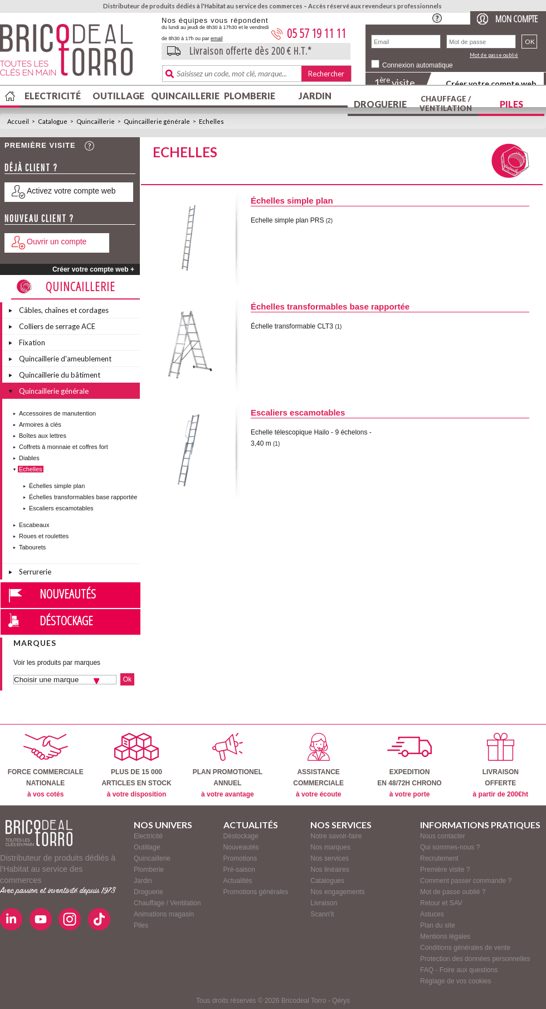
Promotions (240, 858)
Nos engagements (337, 892)
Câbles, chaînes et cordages (64, 310)
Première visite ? (445, 869)
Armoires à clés (40, 424)
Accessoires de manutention (57, 413)
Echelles (211, 121)
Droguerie (380, 104)
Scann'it (322, 914)
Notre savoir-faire (336, 836)
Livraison (323, 903)
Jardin (315, 95)
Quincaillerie (184, 95)
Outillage (118, 95)
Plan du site (437, 925)
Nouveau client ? (39, 218)
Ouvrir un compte (56, 241)
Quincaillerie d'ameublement (65, 358)
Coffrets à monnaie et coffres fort (63, 446)
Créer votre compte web (491, 83)
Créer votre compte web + (93, 269)
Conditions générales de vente (465, 948)
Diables (29, 458)
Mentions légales (445, 936)
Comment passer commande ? (465, 881)
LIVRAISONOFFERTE (500, 765)
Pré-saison (239, 869)
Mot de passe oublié (494, 55)
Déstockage (66, 620)
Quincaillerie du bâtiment (59, 374)
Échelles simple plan (57, 485)
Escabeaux (34, 525)
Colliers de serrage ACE (57, 326)
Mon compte (516, 18)
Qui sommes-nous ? (450, 847)
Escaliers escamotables (61, 508)
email (217, 38)
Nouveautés (68, 593)
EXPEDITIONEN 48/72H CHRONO (409, 765)
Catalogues (327, 881)
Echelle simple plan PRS (287, 220)
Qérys (341, 1001)
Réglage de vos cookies (455, 981)
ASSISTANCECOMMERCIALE (318, 765)
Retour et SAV (441, 903)
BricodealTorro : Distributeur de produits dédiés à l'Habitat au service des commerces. (76, 53)
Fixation (32, 342)
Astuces (432, 914)
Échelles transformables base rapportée (83, 497)
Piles (511, 104)
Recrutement (439, 858)
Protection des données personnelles (475, 959)
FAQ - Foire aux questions (459, 970)
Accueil (18, 121)
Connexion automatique (417, 65)
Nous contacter (442, 836)
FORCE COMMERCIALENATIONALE (46, 765)
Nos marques (330, 847)
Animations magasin (164, 914)
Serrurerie (35, 571)
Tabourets (32, 547)
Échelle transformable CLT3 (292, 326)
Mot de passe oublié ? (452, 892)
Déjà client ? (31, 167)
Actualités (237, 881)
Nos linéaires (329, 869)
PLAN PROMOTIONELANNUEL (227, 765)
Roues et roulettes (44, 536)
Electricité (53, 95)
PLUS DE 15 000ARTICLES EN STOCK (136, 765)
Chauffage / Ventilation (446, 103)
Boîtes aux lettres (42, 435)
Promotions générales (256, 892)
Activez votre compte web (71, 190)
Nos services (329, 858)
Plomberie (249, 95)
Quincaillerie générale (157, 121)
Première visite (40, 145)
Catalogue (52, 121)
